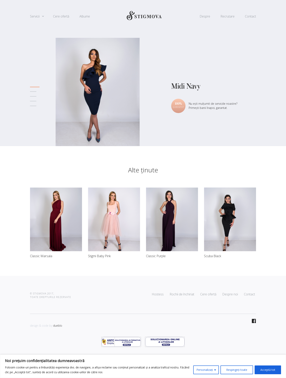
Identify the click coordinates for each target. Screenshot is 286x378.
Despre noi (230, 294)
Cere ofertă (61, 16)
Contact (250, 16)
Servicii (35, 16)
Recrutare (227, 16)
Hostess (158, 294)
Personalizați (204, 370)
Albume (84, 16)
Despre (205, 16)
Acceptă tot (267, 370)
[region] (143, 366)
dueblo (57, 325)
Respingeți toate (236, 370)
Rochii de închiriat (182, 294)
